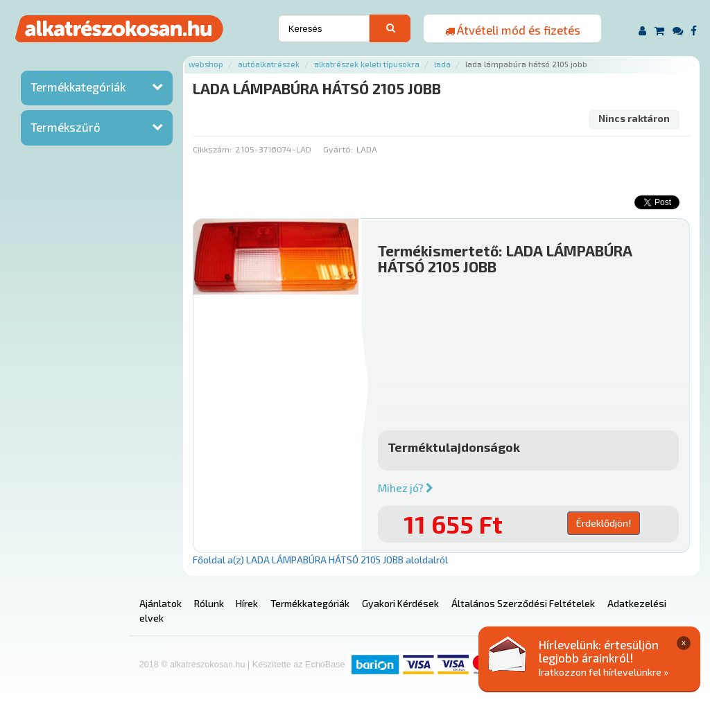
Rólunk (209, 603)
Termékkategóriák (78, 87)
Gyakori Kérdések (400, 603)
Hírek (247, 603)
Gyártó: (338, 149)
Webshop (206, 64)
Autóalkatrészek (269, 64)
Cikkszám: (212, 149)
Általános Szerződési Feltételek (523, 603)
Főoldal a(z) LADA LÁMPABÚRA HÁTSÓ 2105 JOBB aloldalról (320, 559)
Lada (442, 64)
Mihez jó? (405, 488)
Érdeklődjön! (603, 523)
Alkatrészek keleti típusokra (366, 64)
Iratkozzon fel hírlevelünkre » (603, 672)
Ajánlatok (160, 603)
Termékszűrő (66, 127)
